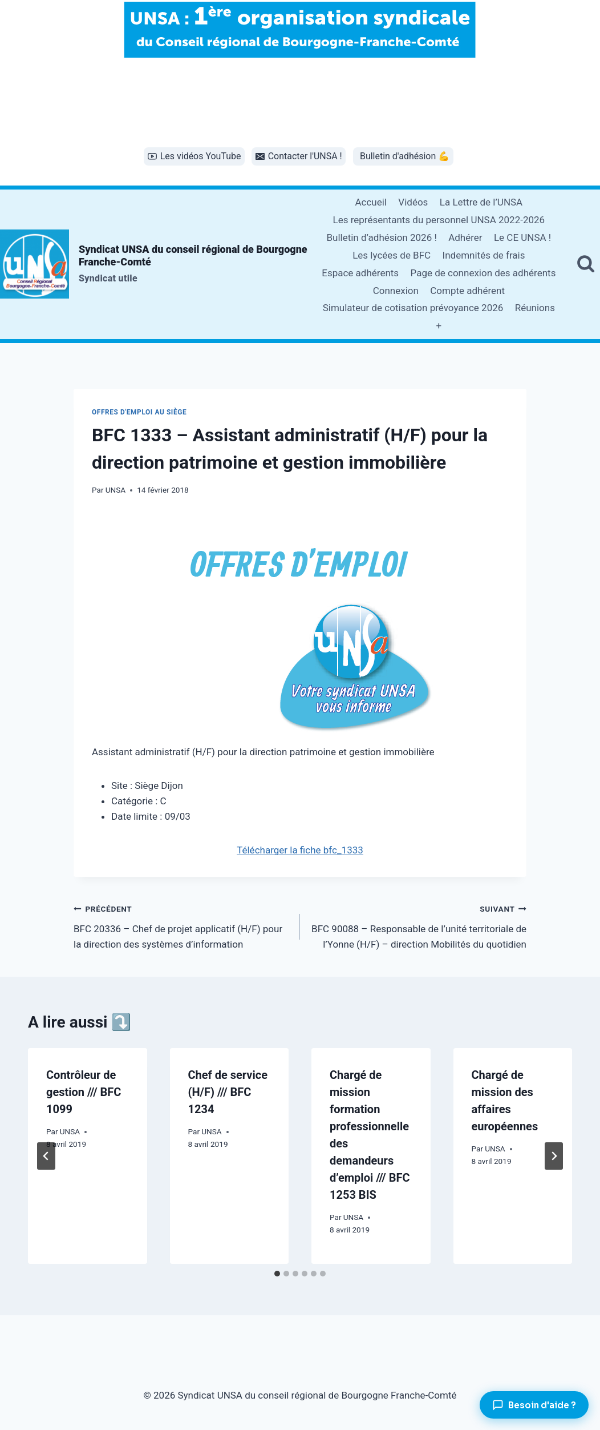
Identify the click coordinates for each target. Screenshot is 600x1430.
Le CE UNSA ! (522, 237)
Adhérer (465, 237)
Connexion (396, 290)
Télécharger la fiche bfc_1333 (300, 850)
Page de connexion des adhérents (483, 273)
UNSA (115, 489)
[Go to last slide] (46, 1156)
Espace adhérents (360, 273)
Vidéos (413, 202)
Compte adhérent (467, 290)
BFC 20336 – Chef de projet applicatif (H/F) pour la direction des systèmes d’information (182, 925)
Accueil (371, 202)
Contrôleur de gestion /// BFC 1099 (83, 1092)
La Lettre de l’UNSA (481, 202)
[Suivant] (554, 1156)
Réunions (535, 307)
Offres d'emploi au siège (139, 412)
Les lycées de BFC (391, 255)
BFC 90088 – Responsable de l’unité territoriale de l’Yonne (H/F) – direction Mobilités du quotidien (418, 925)
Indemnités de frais (484, 255)
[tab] (277, 1273)
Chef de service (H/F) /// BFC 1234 (227, 1092)
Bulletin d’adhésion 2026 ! (381, 237)
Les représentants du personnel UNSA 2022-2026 (439, 219)
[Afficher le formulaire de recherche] (585, 264)
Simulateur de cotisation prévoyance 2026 (413, 307)
